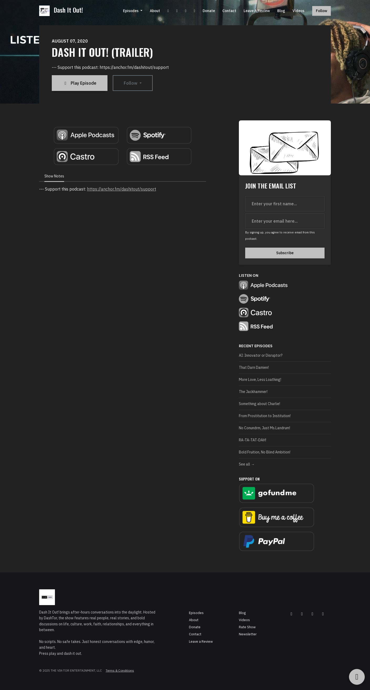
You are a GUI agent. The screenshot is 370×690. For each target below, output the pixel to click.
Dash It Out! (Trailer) (102, 52)
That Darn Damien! (254, 367)
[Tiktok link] (194, 11)
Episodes (131, 10)
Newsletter (248, 634)
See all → (247, 464)
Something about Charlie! (259, 403)
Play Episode (79, 83)
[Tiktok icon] (323, 613)
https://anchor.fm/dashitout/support (121, 189)
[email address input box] (285, 221)
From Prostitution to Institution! (265, 415)
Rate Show (247, 627)
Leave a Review (257, 10)
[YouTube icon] (302, 613)
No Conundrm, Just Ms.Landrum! (264, 428)
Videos (298, 10)
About (155, 10)
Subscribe (285, 253)
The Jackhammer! (253, 391)
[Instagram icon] (312, 613)
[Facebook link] (177, 11)
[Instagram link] (185, 11)
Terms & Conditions (120, 670)
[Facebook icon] (291, 613)
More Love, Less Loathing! (260, 379)
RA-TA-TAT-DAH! (252, 440)
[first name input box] (285, 203)
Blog (281, 10)
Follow (321, 10)
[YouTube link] (168, 11)
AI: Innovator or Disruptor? (260, 355)
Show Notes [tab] (54, 176)
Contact (229, 10)
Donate (209, 10)
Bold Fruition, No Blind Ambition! (264, 452)
